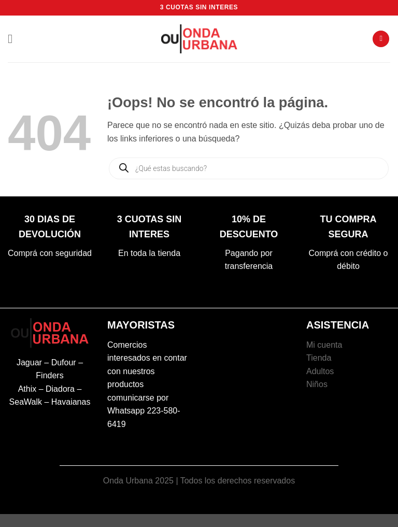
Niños (317, 384)
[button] (14, 38)
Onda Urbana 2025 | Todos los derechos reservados (199, 480)
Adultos (320, 371)
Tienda (318, 357)
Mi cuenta (324, 344)
